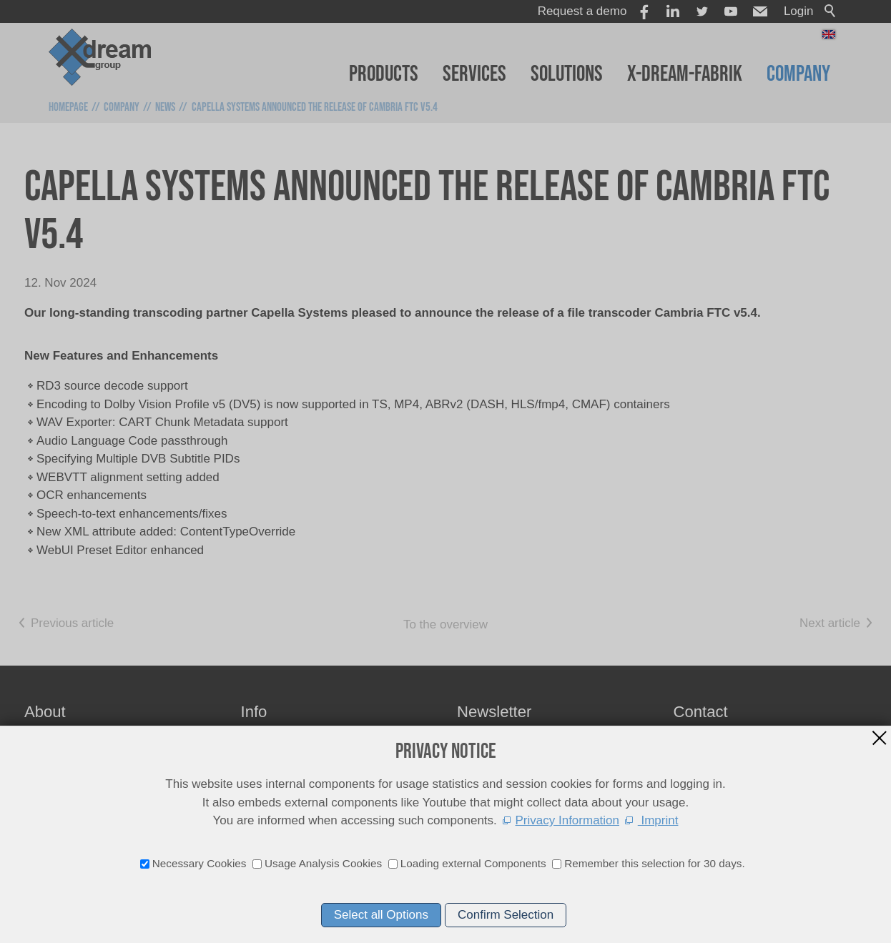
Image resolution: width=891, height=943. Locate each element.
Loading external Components (473, 863)
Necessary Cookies (199, 863)
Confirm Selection (505, 915)
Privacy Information (568, 820)
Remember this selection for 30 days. (654, 863)
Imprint (658, 820)
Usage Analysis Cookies (323, 863)
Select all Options (381, 915)
